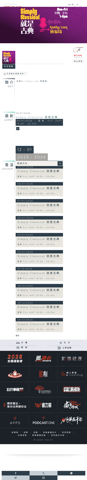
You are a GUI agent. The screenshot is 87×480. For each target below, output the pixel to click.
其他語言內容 (58, 435)
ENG (69, 4)
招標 (36, 432)
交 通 (24, 343)
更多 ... (18, 336)
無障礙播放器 (39, 435)
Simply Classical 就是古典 (37, 117)
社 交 (67, 343)
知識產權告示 (50, 432)
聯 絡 (24, 347)
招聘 (26, 432)
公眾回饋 (67, 348)
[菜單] (84, 4)
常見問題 (67, 432)
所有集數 (9, 66)
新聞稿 (15, 432)
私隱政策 (23, 435)
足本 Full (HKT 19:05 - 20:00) (36, 176)
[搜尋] (77, 4)
